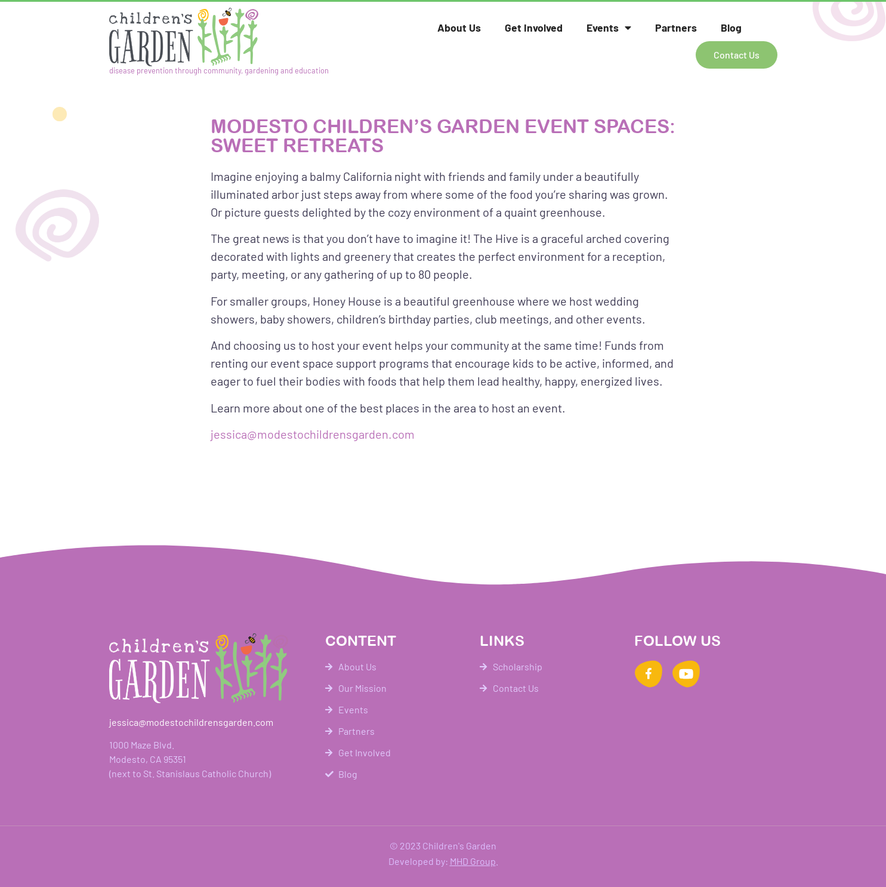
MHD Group (473, 861)
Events (608, 28)
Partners (676, 27)
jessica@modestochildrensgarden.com (313, 434)
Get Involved (534, 27)
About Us (459, 27)
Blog (731, 27)
